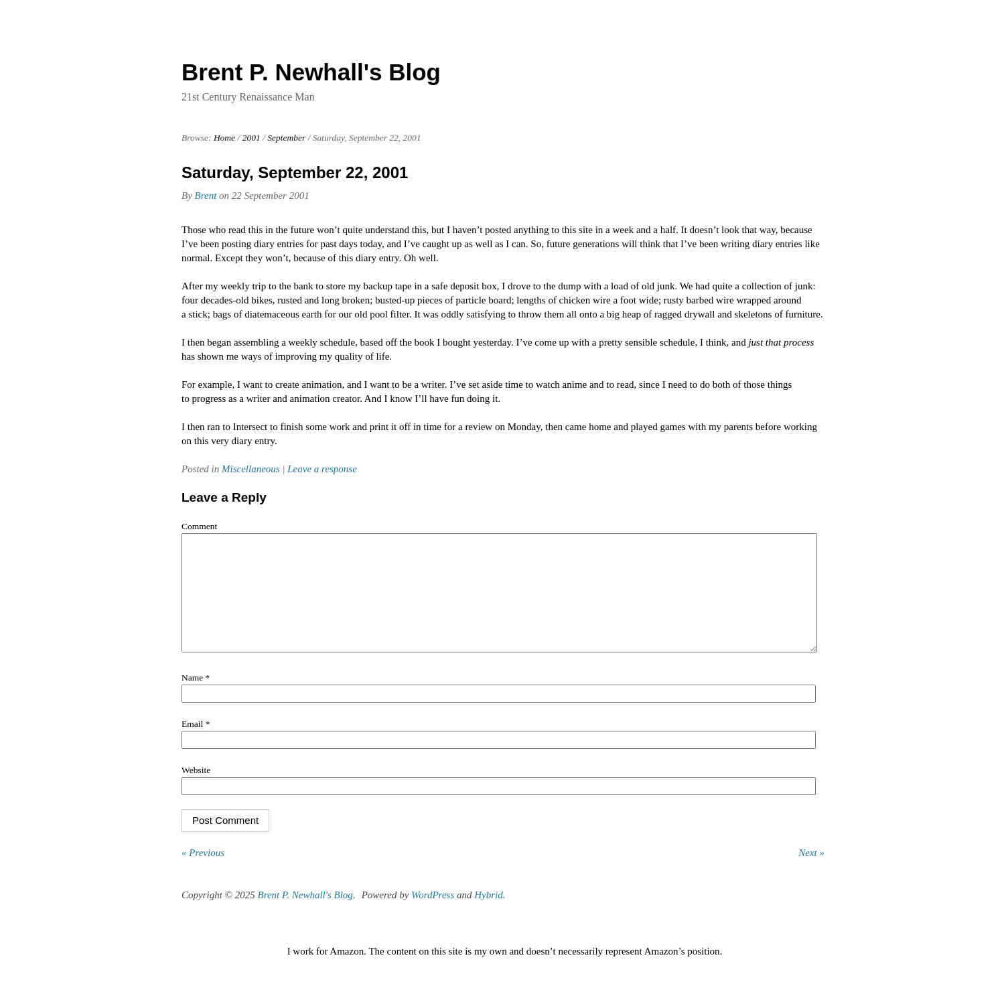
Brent (206, 195)
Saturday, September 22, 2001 (295, 172)
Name (196, 698)
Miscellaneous (251, 469)
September (286, 138)
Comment (199, 526)
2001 (251, 138)
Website (196, 790)
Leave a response (322, 469)
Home (224, 138)
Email (196, 744)
